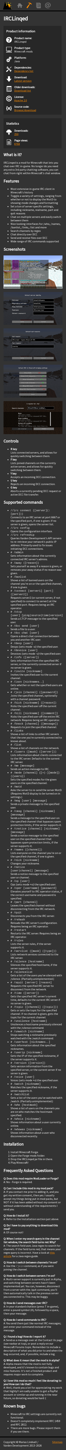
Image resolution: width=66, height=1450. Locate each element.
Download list (22, 90)
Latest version (23, 81)
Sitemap (57, 1442)
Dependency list (23, 71)
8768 (17, 144)
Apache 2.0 (20, 100)
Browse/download (25, 110)
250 (16, 134)
